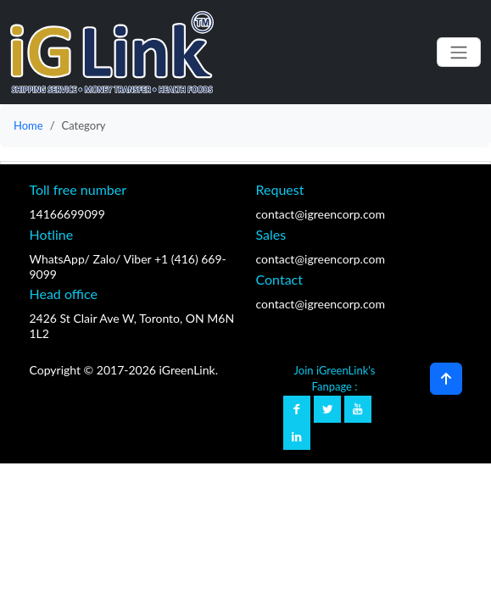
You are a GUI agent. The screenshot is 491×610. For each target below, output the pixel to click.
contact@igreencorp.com (320, 214)
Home (28, 125)
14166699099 (67, 214)
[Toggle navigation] (459, 52)
